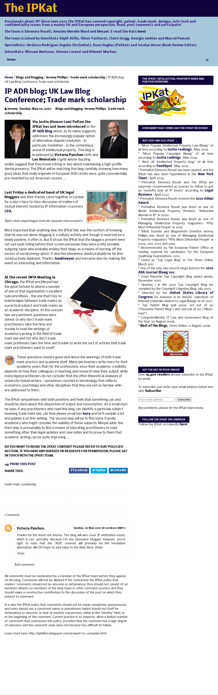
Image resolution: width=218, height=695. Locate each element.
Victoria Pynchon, (31, 528)
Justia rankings (180, 149)
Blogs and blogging (29, 77)
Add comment (24, 564)
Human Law (60, 122)
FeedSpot (165, 166)
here (86, 414)
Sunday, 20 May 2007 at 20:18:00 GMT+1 (99, 528)
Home (11, 59)
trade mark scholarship (88, 77)
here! (142, 31)
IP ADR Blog (42, 131)
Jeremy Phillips (57, 77)
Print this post (23, 464)
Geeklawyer (64, 258)
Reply (21, 553)
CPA (8, 211)
